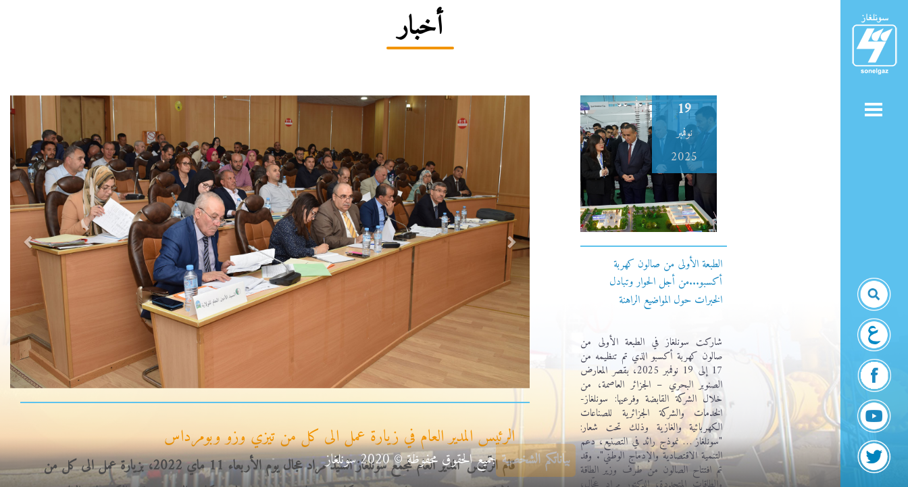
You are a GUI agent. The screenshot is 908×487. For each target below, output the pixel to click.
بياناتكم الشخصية (535, 460)
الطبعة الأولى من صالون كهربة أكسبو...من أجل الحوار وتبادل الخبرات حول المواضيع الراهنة (665, 282)
